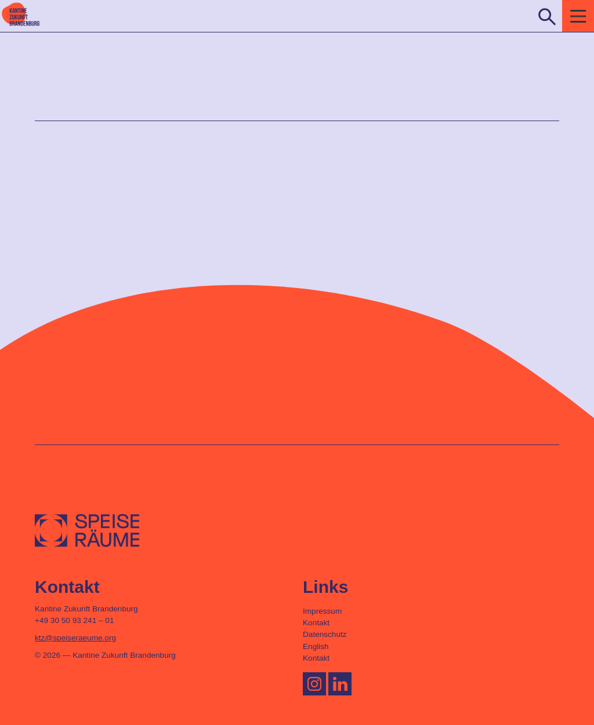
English (316, 646)
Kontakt (316, 622)
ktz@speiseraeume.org (75, 637)
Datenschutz (325, 634)
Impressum (322, 611)
